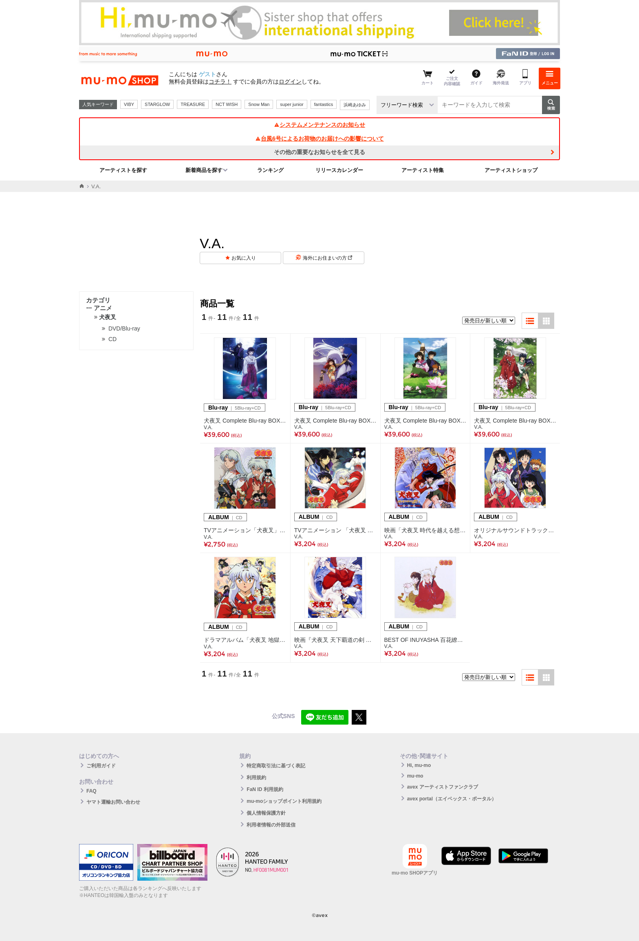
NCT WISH (227, 104)
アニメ (99, 307)
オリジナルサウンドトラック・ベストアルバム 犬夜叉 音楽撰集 (515, 530)
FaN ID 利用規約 (265, 789)
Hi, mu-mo (419, 765)
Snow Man (258, 104)
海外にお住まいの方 (327, 258)
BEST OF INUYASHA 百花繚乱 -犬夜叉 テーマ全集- (425, 640)
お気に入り (243, 258)
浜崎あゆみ (355, 104)
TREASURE (193, 104)
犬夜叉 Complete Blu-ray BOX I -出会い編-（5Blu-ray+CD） (515, 420)
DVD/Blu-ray (124, 328)
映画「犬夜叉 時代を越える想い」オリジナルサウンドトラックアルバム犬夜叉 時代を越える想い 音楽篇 (425, 530)
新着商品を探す (204, 170)
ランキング (270, 170)
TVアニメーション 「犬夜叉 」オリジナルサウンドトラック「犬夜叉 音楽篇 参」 (335, 530)
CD (112, 339)
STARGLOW (157, 104)
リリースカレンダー (339, 170)
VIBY (129, 104)
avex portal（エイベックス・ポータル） (451, 799)
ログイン (290, 81)
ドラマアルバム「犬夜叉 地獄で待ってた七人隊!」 (245, 640)
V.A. (208, 427)
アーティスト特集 (422, 170)
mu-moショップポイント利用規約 (284, 801)
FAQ (91, 791)
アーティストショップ (511, 170)
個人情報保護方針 (266, 813)
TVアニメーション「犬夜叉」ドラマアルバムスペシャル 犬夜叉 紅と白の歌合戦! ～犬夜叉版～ (245, 530)
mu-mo (415, 776)
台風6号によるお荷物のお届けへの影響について (319, 138)
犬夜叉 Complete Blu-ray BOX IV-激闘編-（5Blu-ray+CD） (245, 420)
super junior (291, 104)
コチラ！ (220, 81)
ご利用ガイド (101, 766)
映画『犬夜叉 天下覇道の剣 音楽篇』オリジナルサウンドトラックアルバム (335, 640)
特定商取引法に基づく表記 (276, 766)
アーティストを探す (123, 170)
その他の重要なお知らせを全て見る (319, 152)
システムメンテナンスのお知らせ (319, 124)
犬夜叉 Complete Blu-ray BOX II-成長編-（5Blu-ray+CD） (425, 420)
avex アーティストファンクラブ (442, 787)
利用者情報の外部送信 (271, 825)
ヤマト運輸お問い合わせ (113, 802)
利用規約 (256, 777)
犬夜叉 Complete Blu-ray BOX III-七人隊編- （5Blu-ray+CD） (335, 420)
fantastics (323, 104)
